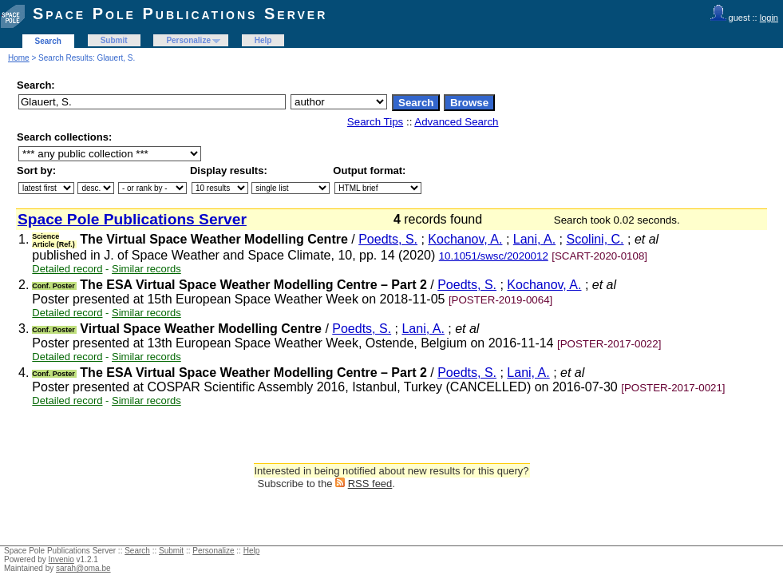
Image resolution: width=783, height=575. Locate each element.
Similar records (146, 269)
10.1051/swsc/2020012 (493, 256)
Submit (114, 40)
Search (48, 41)
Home (19, 58)
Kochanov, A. (465, 239)
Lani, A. (534, 239)
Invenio (61, 559)
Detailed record (67, 269)
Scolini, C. (595, 239)
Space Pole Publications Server (180, 13)
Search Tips (375, 122)
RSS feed (370, 484)
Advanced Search (456, 122)
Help (263, 40)
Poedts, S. (387, 239)
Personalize (188, 40)
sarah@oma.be (83, 568)
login (769, 17)
